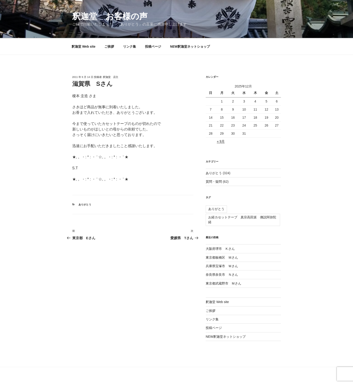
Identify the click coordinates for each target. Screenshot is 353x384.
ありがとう (84, 204)
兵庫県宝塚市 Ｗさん (222, 266)
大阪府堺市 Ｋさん (220, 249)
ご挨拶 (109, 46)
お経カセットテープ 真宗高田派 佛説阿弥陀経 (242, 219)
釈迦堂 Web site (83, 46)
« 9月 (220, 141)
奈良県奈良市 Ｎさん (222, 274)
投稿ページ (153, 46)
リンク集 (129, 46)
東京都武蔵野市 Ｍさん (223, 283)
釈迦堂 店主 (110, 77)
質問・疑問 (214, 181)
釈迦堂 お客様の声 (110, 16)
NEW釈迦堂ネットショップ (190, 46)
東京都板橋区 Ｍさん (222, 257)
